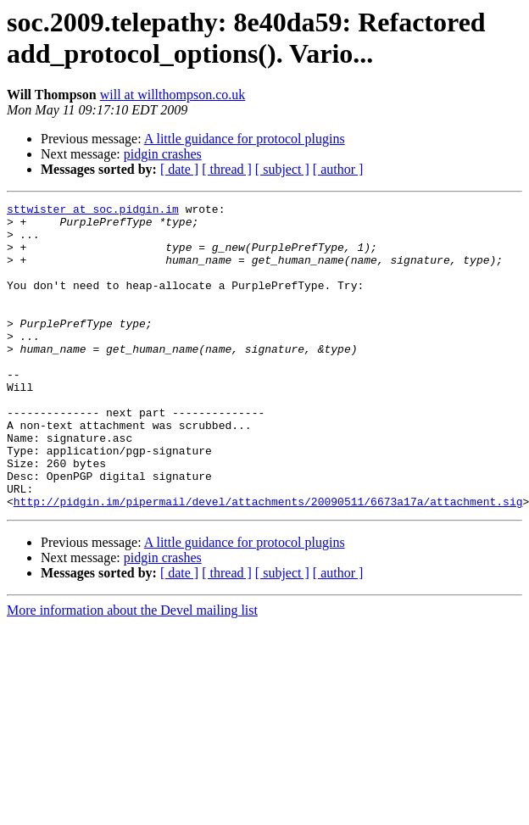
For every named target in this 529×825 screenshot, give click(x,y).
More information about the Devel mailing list (132, 671)
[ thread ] (227, 169)
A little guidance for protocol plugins (244, 138)
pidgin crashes (163, 154)
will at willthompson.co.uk (173, 94)
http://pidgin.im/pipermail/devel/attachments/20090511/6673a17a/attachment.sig (268, 562)
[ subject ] (282, 169)
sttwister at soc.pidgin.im (93, 211)
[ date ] (179, 169)
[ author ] (338, 169)
